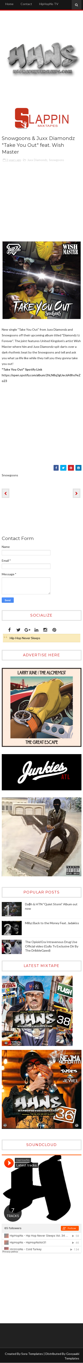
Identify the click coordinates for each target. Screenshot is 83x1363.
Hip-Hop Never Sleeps (25, 638)
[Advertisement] (29, 1288)
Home (9, 4)
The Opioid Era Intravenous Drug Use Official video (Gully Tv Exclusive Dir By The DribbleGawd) (51, 946)
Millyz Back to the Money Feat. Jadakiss (52, 923)
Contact (26, 4)
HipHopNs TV (48, 4)
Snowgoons (56, 160)
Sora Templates (32, 1354)
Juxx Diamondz (37, 160)
